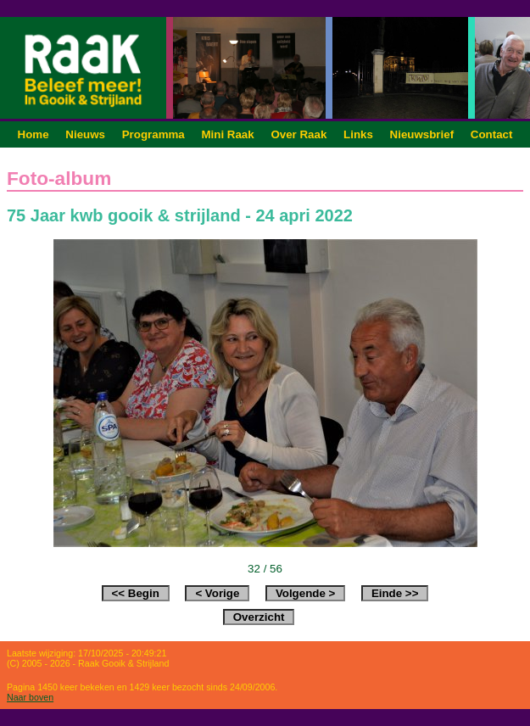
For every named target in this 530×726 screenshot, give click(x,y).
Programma (153, 134)
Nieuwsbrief (422, 134)
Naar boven (30, 697)
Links (358, 134)
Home (33, 134)
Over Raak (298, 134)
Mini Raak (227, 134)
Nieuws (85, 134)
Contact (492, 134)
